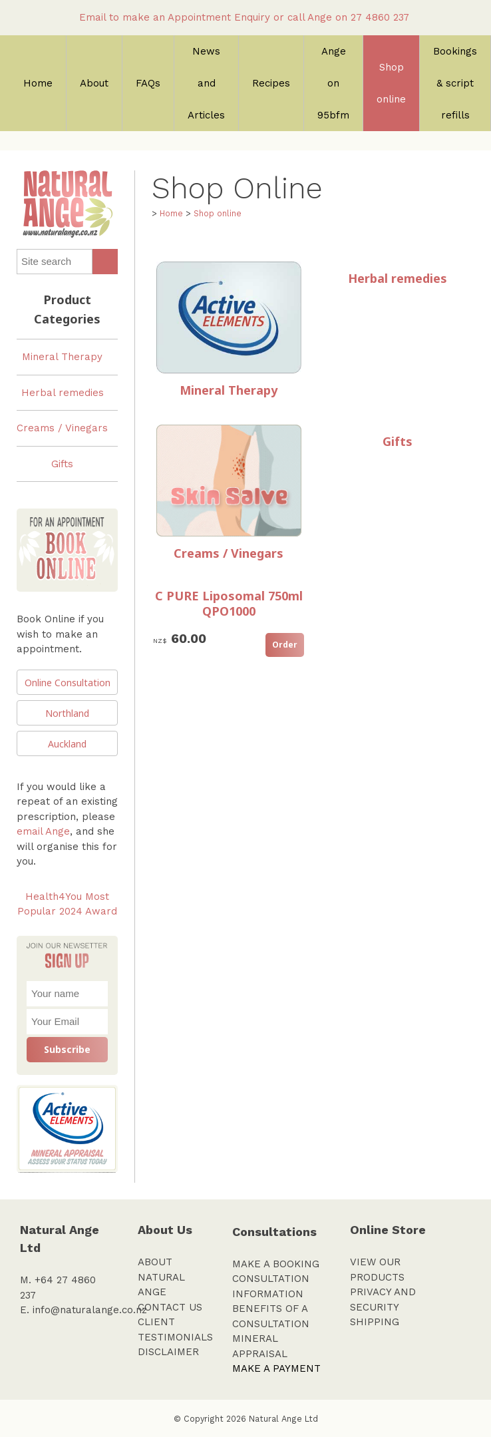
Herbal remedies (62, 393)
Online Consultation (67, 682)
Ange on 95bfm (333, 83)
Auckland (67, 743)
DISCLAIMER (168, 1352)
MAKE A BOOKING (275, 1264)
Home (38, 83)
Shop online (391, 83)
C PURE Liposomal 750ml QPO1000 (229, 603)
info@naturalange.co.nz (90, 1310)
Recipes (271, 83)
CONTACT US (170, 1307)
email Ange (43, 831)
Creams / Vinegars (62, 428)
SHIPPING (374, 1322)
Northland (67, 713)
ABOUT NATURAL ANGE (161, 1277)
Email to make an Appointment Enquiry (174, 17)
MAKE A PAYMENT (276, 1368)
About (94, 83)
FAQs (148, 83)
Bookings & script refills (455, 83)
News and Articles (206, 83)
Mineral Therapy (62, 357)
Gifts (62, 464)
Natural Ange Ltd (283, 1419)
